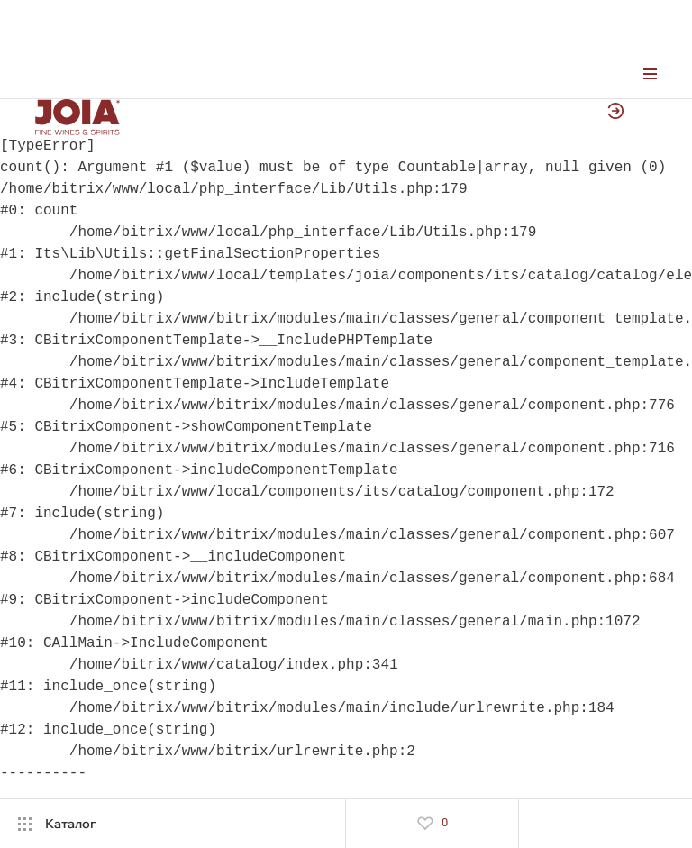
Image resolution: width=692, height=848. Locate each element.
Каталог (70, 824)
